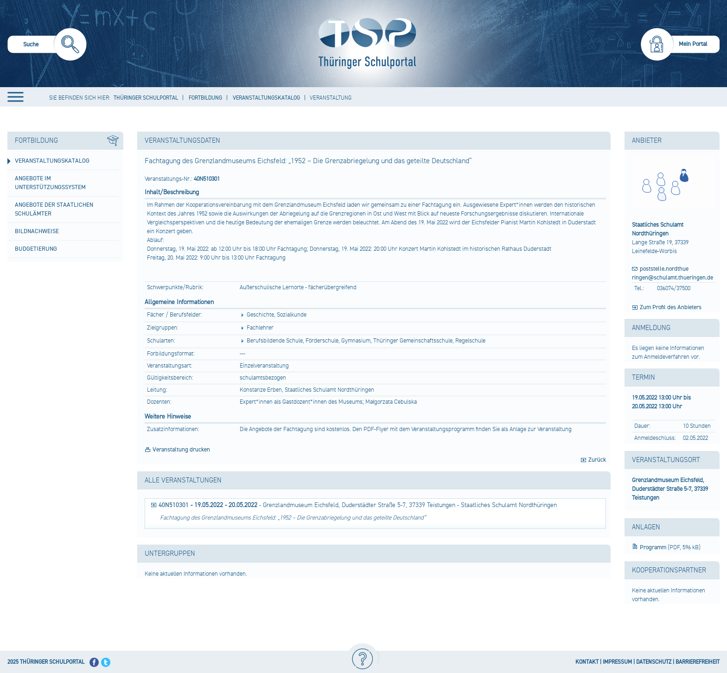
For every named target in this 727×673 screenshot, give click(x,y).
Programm (654, 547)
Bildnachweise (37, 231)
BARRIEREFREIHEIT (698, 662)
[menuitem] (47, 45)
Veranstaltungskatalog (52, 161)
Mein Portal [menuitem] (693, 44)
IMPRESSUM (617, 662)
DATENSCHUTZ (653, 662)
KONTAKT (587, 662)
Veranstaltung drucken (181, 449)
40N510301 (174, 505)
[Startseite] (365, 43)
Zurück (597, 459)
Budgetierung (36, 249)
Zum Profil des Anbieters (670, 307)
